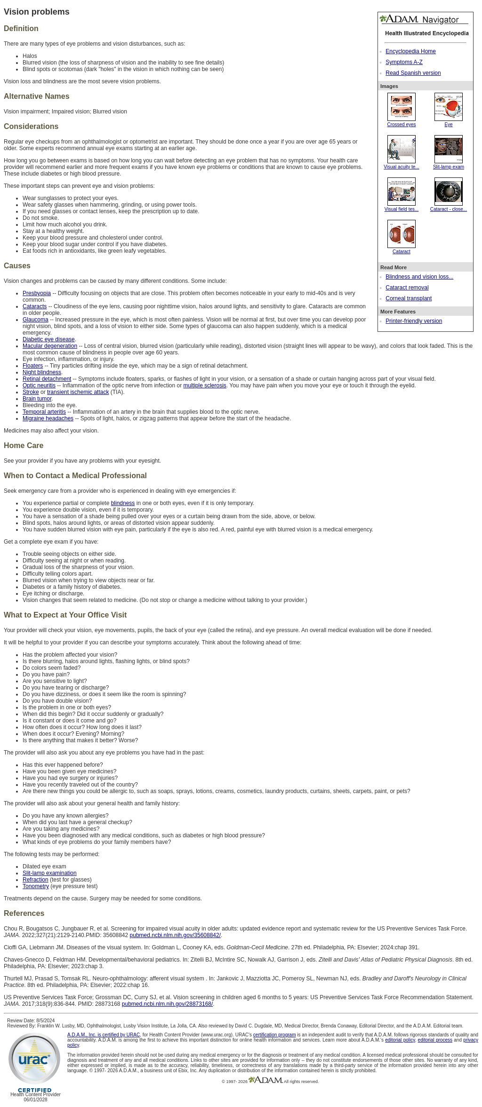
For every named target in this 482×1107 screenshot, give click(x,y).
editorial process (435, 1040)
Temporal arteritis (44, 412)
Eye (448, 122)
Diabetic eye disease (49, 339)
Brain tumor (37, 398)
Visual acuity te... (401, 164)
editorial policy (400, 1040)
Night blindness (42, 372)
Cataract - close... (448, 206)
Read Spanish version (413, 73)
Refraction (35, 879)
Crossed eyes (401, 122)
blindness (123, 503)
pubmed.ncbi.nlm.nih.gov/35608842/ (175, 935)
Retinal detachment (47, 379)
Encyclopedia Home (411, 51)
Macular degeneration (50, 346)
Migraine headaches (48, 418)
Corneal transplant (409, 298)
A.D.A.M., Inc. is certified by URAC (103, 1034)
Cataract (401, 249)
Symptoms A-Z (404, 62)
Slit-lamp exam (448, 164)
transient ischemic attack (78, 392)
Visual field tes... (402, 206)
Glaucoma (35, 319)
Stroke (31, 392)
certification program (274, 1034)
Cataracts (35, 306)
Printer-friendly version (414, 321)
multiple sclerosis (204, 385)
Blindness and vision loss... (419, 276)
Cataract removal (407, 287)
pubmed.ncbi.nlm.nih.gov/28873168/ (167, 1004)
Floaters (33, 365)
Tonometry (36, 886)
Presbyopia (37, 293)
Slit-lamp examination (50, 873)
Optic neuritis (39, 385)
